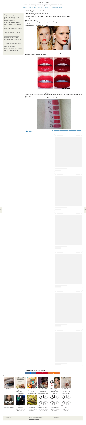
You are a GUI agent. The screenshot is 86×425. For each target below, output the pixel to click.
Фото (60, 7)
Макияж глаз (43, 3)
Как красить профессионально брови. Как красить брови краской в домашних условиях (13, 24)
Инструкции (54, 7)
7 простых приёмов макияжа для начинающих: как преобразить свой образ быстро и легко (13, 45)
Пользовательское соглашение (37, 417)
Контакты (30, 417)
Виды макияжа (38, 7)
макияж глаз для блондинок (33, 367)
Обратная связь (56, 417)
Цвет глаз (47, 7)
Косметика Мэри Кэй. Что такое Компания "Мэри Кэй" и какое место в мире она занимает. (13, 19)
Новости (30, 7)
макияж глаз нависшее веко (43, 367)
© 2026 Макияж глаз (8, 417)
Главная (24, 7)
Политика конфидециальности (34, 419)
